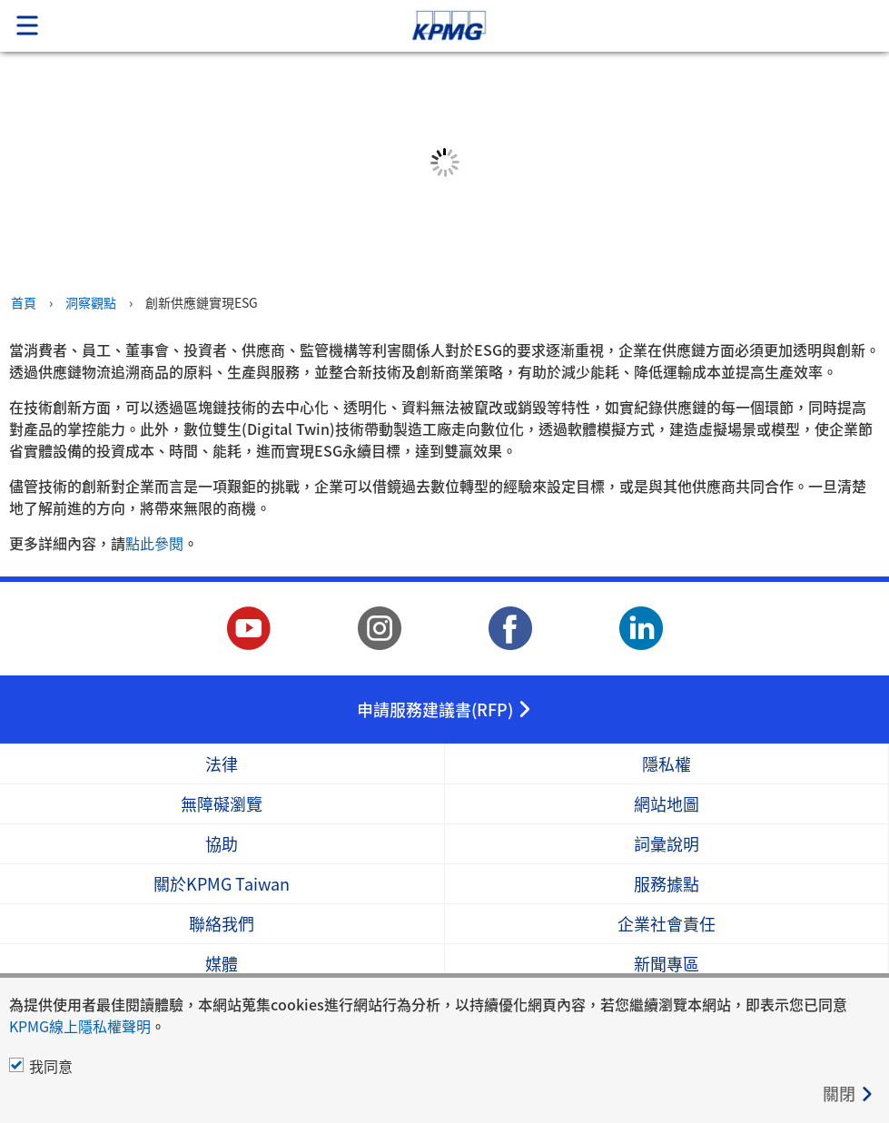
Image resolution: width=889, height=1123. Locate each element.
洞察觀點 (90, 302)
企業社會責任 (666, 923)
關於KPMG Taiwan (221, 883)
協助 (221, 843)
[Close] (848, 1093)
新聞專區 (666, 963)
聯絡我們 (221, 923)
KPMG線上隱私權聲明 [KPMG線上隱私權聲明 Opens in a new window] (80, 1026)
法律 (221, 764)
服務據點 (666, 883)
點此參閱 (154, 543)
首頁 (23, 302)
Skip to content (624, 26)
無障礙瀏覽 (221, 803)
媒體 (221, 963)
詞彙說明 (666, 843)
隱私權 (666, 764)
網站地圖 (666, 803)
